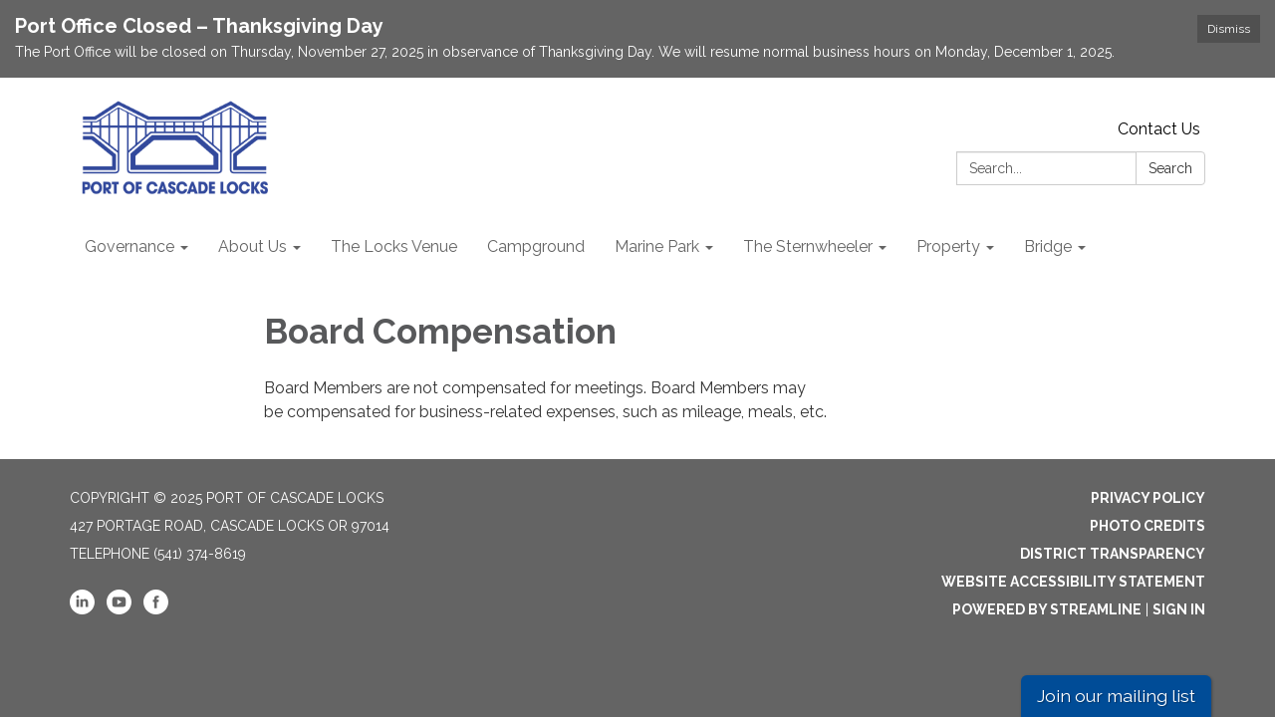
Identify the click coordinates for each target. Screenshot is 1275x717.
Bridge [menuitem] (1048, 246)
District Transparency (1112, 554)
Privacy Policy (1148, 498)
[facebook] (155, 609)
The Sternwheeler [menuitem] (808, 246)
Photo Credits (1147, 526)
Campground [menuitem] (536, 246)
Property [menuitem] (948, 246)
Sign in (1178, 609)
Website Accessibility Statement (1073, 582)
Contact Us (1159, 129)
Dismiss (1228, 29)
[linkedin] (82, 609)
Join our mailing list (1116, 695)
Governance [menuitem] (129, 246)
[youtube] (119, 609)
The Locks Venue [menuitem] (394, 246)
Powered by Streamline (1047, 609)
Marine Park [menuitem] (657, 246)
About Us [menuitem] (252, 246)
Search (1170, 168)
